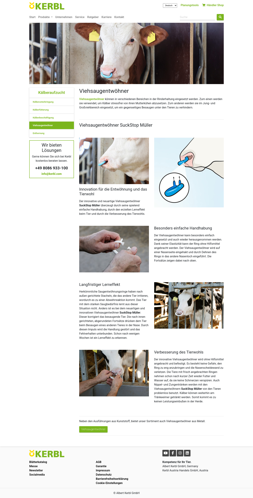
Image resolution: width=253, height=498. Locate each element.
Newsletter (36, 470)
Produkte (44, 17)
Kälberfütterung (41, 109)
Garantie (101, 466)
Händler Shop (213, 5)
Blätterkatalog (38, 462)
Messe (33, 466)
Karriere (106, 17)
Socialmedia (37, 474)
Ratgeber (93, 17)
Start (32, 17)
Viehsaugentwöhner (43, 125)
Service (79, 17)
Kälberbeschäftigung (43, 117)
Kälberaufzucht (51, 92)
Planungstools (190, 5)
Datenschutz (104, 474)
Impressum (103, 470)
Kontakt (119, 17)
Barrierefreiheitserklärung (112, 478)
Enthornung (38, 133)
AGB (98, 462)
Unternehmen (63, 17)
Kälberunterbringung (43, 102)
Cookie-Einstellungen (109, 483)
